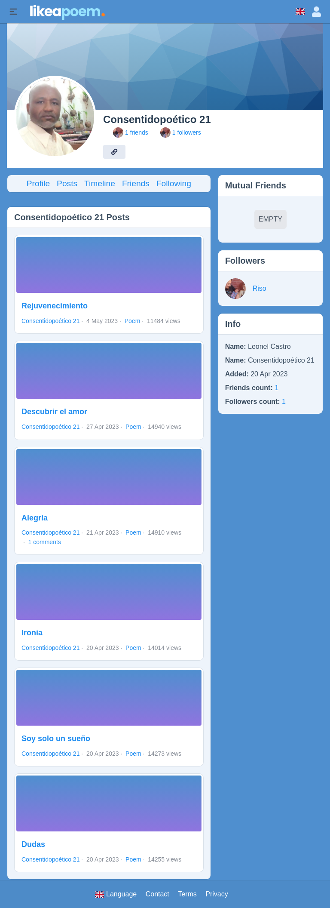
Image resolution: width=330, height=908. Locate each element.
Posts (67, 183)
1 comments (44, 542)
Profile (38, 183)
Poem (133, 320)
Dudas (33, 844)
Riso (259, 288)
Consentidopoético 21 (50, 320)
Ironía (32, 632)
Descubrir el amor (54, 411)
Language (116, 894)
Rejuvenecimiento (54, 306)
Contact (157, 894)
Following (173, 183)
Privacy (216, 894)
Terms (187, 894)
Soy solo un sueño (55, 738)
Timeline (99, 183)
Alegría (34, 518)
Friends (136, 183)
